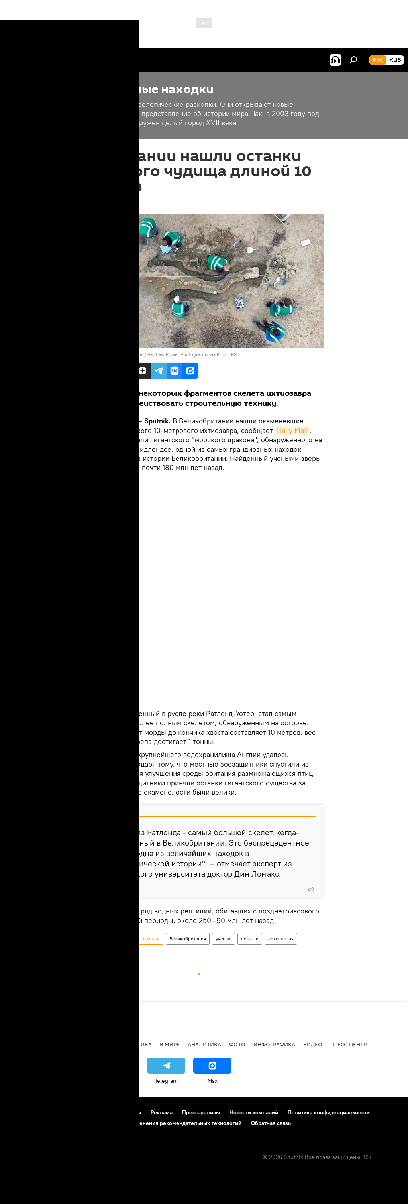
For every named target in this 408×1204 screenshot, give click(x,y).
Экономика (95, 1044)
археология (281, 939)
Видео (312, 1044)
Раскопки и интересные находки (124, 939)
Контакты (129, 1112)
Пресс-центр (348, 1044)
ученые (223, 939)
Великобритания (187, 939)
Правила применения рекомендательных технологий (171, 1123)
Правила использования (76, 1112)
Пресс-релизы (201, 1112)
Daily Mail (292, 430)
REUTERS (100, 354)
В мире (170, 1044)
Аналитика (204, 1044)
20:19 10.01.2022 (105, 203)
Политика (136, 1044)
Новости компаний (254, 1112)
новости (21, 1044)
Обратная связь (271, 1123)
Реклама (162, 1112)
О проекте (21, 1112)
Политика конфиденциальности (329, 1112)
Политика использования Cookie (50, 1123)
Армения (56, 1044)
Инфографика (274, 1044)
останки (250, 939)
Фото (237, 1044)
